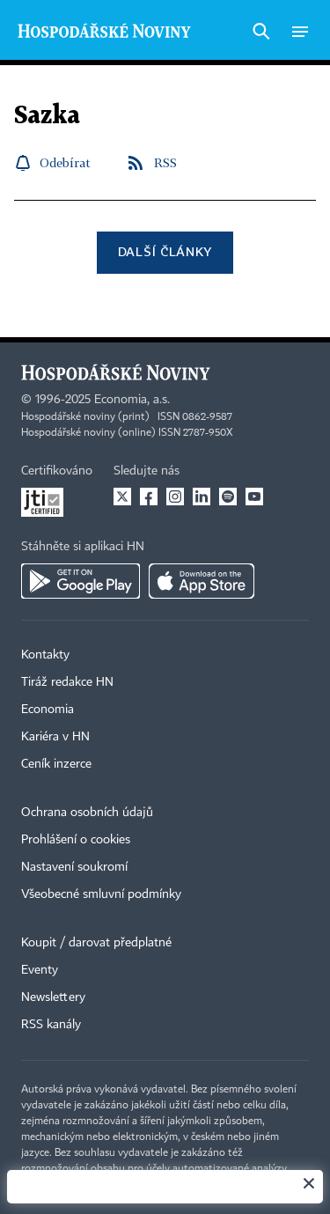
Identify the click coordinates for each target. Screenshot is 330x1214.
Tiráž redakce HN (67, 682)
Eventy (39, 970)
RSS (165, 162)
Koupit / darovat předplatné (96, 943)
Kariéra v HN (55, 737)
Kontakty (45, 655)
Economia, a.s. (132, 400)
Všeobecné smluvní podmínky (101, 894)
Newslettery (53, 997)
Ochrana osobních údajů (87, 812)
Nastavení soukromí (74, 867)
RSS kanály (51, 1025)
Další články (165, 251)
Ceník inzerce (56, 764)
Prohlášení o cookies (75, 840)
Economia (47, 709)
